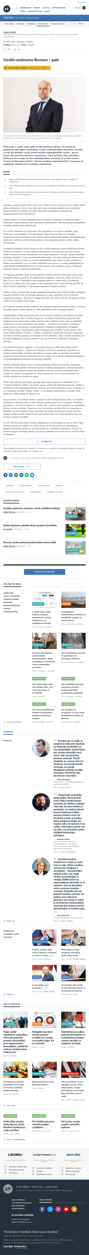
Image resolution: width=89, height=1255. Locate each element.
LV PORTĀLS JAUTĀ (11, 934)
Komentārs (16, 45)
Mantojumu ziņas (44, 1174)
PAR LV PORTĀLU (18, 1200)
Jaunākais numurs (73, 1168)
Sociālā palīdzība (25, 485)
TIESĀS (22, 11)
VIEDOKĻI (46, 8)
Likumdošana (13, 1094)
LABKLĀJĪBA (8, 593)
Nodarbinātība (35, 492)
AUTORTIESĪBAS (18, 1209)
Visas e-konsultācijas (16, 1140)
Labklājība (31, 45)
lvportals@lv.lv (24, 1219)
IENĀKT (82, 2)
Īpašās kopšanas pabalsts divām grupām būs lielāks (30, 525)
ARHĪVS (47, 11)
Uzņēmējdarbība (44, 485)
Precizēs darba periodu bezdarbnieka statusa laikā (29, 542)
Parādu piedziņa (44, 1131)
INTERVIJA (7, 741)
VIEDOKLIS (7, 937)
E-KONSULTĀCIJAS (34, 11)
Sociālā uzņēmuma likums (61, 205)
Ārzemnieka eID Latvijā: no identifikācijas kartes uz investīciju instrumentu (73, 988)
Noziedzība (71, 852)
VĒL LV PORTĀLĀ (11, 1004)
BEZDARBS (7, 602)
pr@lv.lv (29, 1222)
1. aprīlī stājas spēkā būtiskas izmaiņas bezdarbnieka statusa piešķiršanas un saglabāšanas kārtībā (41, 617)
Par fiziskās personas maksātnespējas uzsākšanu (43, 1124)
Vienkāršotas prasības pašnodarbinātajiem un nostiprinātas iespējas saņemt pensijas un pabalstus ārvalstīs (73, 1038)
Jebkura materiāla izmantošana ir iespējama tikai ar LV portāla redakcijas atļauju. (38, 1240)
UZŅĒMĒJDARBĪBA (11, 599)
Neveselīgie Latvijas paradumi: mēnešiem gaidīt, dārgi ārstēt (70, 952)
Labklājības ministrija (55, 492)
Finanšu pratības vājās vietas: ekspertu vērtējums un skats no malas (44, 952)
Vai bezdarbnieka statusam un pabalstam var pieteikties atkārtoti (73, 656)
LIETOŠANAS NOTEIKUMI (22, 1203)
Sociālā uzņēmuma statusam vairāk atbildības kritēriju (31, 508)
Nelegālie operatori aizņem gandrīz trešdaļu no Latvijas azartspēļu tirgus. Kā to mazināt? (43, 1038)
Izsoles (39, 1171)
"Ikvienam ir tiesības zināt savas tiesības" (31, 1232)
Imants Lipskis (9, 32)
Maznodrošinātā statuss (15, 492)
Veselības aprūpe (79, 959)
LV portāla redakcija (22, 1215)
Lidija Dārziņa (9, 512)
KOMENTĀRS (8, 931)
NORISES (36, 8)
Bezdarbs (59, 485)
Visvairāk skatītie (16, 1170)
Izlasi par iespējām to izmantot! (52, 458)
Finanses (47, 959)
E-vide (75, 994)
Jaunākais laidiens (44, 1168)
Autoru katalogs (73, 1171)
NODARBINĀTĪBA (10, 612)
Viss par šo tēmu (14, 722)
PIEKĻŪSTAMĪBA (18, 1206)
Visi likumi (13, 1173)
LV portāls (7, 529)
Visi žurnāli (70, 1174)
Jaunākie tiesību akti (18, 1167)
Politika (70, 921)
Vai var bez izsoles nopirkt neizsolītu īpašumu (70, 1124)
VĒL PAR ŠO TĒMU (12, 584)
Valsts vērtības (49, 991)
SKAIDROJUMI (25, 8)
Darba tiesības (15, 1134)
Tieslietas (13, 1056)
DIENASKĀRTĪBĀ (58, 8)
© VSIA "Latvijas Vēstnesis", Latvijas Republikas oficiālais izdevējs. (32, 1243)
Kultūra (68, 787)
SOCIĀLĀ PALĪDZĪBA (11, 596)
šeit (41, 451)
